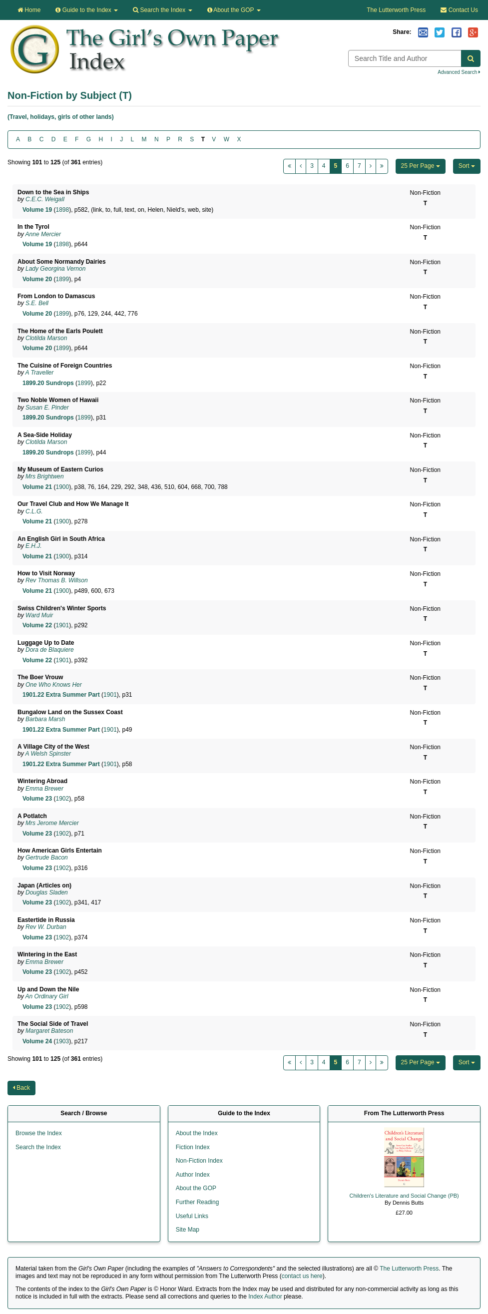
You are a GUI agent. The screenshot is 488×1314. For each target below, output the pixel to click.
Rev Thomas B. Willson (56, 580)
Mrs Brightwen (44, 476)
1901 (62, 625)
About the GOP (234, 9)
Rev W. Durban (45, 926)
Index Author (265, 1296)
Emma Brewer (44, 788)
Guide (86, 9)
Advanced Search (459, 72)
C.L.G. (34, 511)
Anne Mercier (43, 234)
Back (21, 1087)
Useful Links (192, 1216)
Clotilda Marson (46, 338)
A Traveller (39, 372)
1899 (62, 279)
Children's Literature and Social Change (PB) (404, 1196)
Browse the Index (38, 1133)
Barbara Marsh (45, 719)
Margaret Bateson (49, 1030)
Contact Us (459, 9)
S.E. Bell (36, 303)
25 (420, 165)
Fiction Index (193, 1147)
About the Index (197, 1133)
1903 (62, 1041)
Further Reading (197, 1202)
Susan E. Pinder (47, 407)
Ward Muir (39, 615)
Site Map (187, 1229)
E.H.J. (33, 545)
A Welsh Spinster (48, 753)
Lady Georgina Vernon (55, 268)
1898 (62, 209)
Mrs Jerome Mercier (52, 823)
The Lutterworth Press (396, 9)
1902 (62, 798)
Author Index (193, 1174)
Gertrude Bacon (46, 857)
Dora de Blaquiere (49, 649)
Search (162, 9)
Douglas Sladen (46, 892)
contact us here (302, 1276)
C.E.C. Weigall (44, 199)
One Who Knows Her (53, 684)
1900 (62, 486)
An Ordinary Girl (46, 996)
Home (28, 9)
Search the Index (38, 1147)
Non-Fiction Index (199, 1160)
